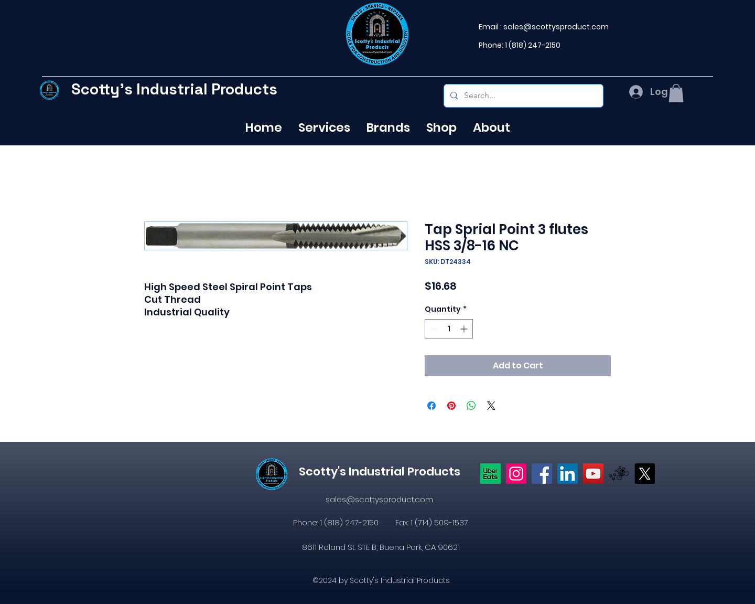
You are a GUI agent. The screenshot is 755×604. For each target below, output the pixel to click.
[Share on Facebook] (431, 405)
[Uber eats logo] (490, 473)
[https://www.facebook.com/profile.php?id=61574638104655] (542, 473)
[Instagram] (516, 473)
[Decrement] (432, 329)
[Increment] (464, 329)
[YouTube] (593, 473)
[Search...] (522, 95)
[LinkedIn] (567, 473)
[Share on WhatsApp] (471, 405)
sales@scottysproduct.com (556, 27)
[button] (676, 93)
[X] (644, 473)
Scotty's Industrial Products (174, 89)
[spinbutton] (448, 329)
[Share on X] (491, 405)
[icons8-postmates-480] (619, 473)
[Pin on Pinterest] (451, 405)
